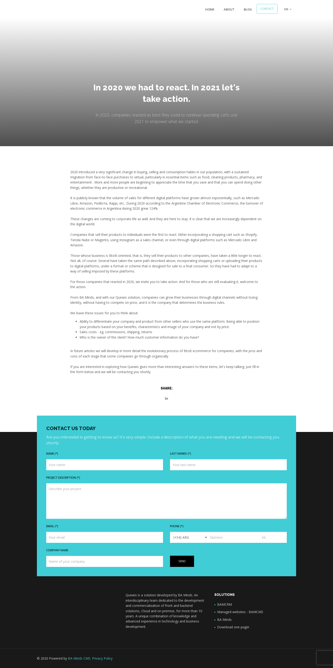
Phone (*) (177, 526)
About (229, 9)
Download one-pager (233, 627)
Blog (248, 9)
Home (209, 9)
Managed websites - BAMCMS (240, 612)
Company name (57, 550)
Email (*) (52, 526)
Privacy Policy (102, 658)
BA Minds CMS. (79, 658)
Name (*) (52, 454)
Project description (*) (63, 478)
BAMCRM (224, 604)
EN (287, 9)
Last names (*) (180, 454)
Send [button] (182, 561)
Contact (267, 9)
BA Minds (224, 619)
